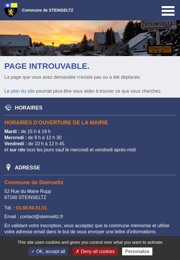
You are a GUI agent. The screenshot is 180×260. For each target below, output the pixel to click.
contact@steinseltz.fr (41, 216)
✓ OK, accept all (48, 251)
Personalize (137, 251)
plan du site (23, 91)
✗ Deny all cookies (95, 251)
